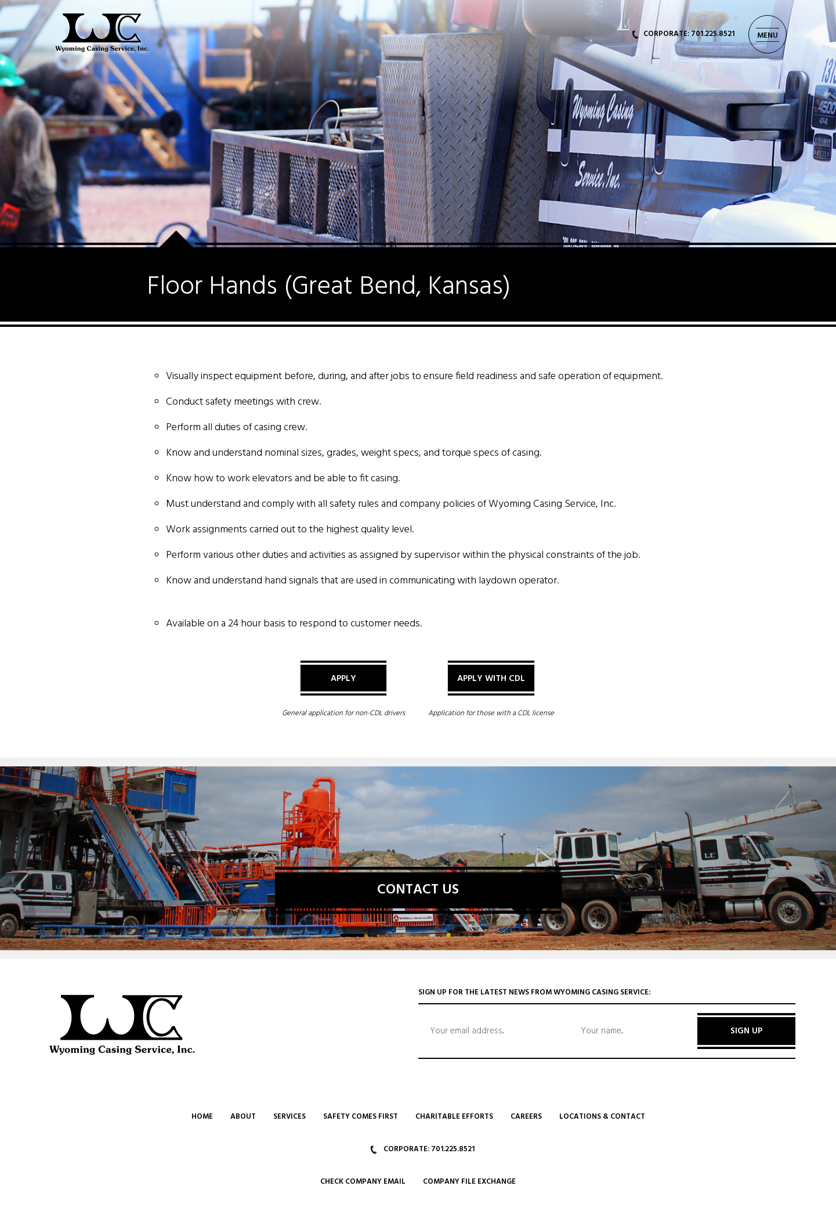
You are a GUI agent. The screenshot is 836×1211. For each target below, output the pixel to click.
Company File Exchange (469, 1182)
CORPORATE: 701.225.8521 (683, 34)
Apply (343, 679)
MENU (767, 36)
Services (289, 1117)
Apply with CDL (491, 679)
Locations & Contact (602, 1117)
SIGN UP (746, 1031)
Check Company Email (363, 1182)
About (243, 1117)
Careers (526, 1117)
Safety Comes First (360, 1117)
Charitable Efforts (454, 1117)
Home (202, 1117)
